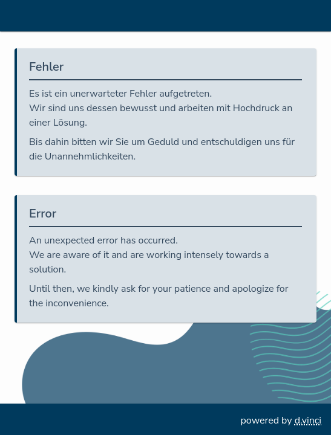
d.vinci (308, 420)
